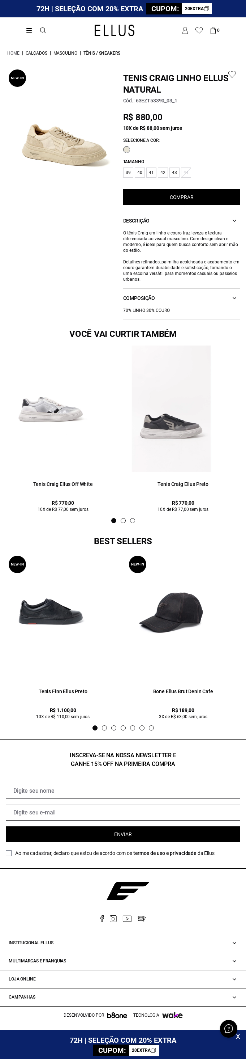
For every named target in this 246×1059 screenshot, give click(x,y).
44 (186, 172)
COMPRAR (182, 197)
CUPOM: (180, 8)
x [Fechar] (238, 1036)
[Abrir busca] (43, 30)
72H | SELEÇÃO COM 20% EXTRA (89, 9)
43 (174, 172)
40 (139, 172)
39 (128, 172)
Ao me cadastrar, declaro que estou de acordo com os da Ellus (115, 853)
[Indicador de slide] (113, 520)
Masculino (65, 53)
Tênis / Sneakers (101, 53)
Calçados (36, 53)
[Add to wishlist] (232, 74)
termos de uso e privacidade (165, 853)
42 (162, 172)
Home (13, 53)
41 (151, 172)
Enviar (122, 834)
